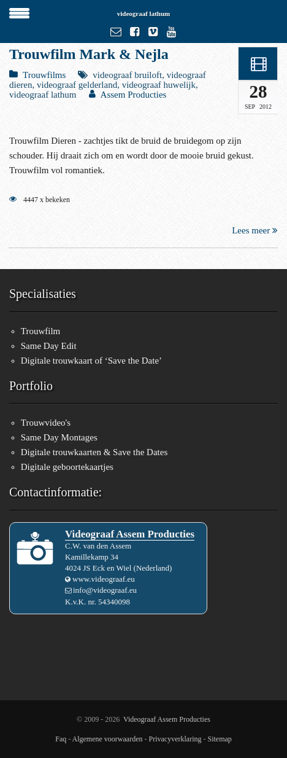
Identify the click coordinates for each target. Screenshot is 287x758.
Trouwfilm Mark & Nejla (89, 54)
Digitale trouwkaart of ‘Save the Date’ (91, 360)
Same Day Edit (49, 346)
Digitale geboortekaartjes (67, 467)
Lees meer (255, 230)
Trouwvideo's (46, 423)
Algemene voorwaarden (107, 739)
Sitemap (219, 739)
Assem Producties (134, 95)
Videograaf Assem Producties (166, 719)
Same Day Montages (59, 437)
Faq (60, 739)
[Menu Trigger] (19, 12)
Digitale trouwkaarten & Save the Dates (94, 452)
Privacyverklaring (175, 739)
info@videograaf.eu (105, 590)
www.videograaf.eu (103, 579)
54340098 (114, 601)
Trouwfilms (44, 75)
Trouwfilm (40, 331)
